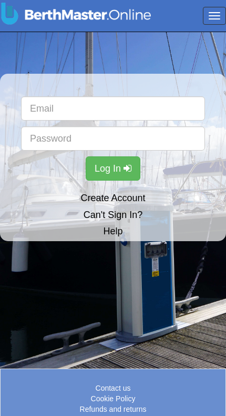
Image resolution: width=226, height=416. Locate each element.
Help (112, 231)
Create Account (112, 198)
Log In (113, 168)
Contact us (113, 388)
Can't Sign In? (113, 215)
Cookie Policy (113, 398)
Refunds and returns (113, 409)
